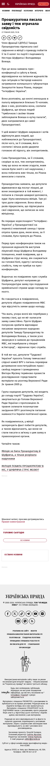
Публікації (17, 11)
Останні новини (13, 554)
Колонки (28, 11)
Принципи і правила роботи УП (24, 641)
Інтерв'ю (39, 11)
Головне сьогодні (13, 532)
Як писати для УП (18, 644)
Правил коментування (13, 521)
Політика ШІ (14, 638)
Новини (6, 11)
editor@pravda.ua (32, 739)
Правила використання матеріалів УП (24, 634)
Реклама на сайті (21, 631)
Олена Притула (34, 737)
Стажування (33, 644)
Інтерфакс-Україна (19, 695)
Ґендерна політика (31, 638)
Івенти (34, 631)
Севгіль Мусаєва (34, 734)
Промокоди (24, 648)
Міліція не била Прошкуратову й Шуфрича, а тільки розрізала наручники (21, 455)
